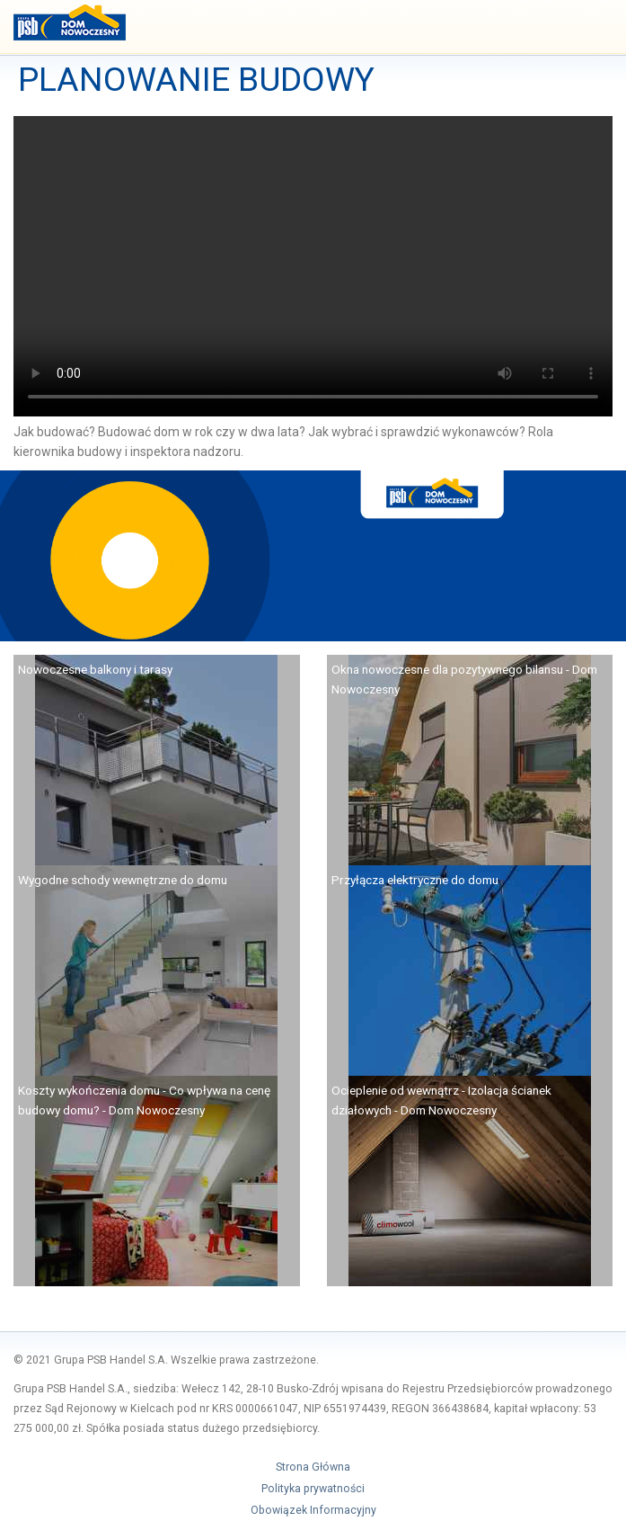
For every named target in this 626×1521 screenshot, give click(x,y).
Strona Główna (313, 1467)
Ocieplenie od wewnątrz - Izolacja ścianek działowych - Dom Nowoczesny (441, 1100)
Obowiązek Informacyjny (313, 1510)
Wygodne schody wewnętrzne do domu (122, 879)
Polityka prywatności (313, 1488)
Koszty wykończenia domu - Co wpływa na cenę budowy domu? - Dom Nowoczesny (144, 1100)
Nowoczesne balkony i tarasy (95, 669)
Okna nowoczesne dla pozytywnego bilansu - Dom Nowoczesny (464, 679)
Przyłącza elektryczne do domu (414, 879)
